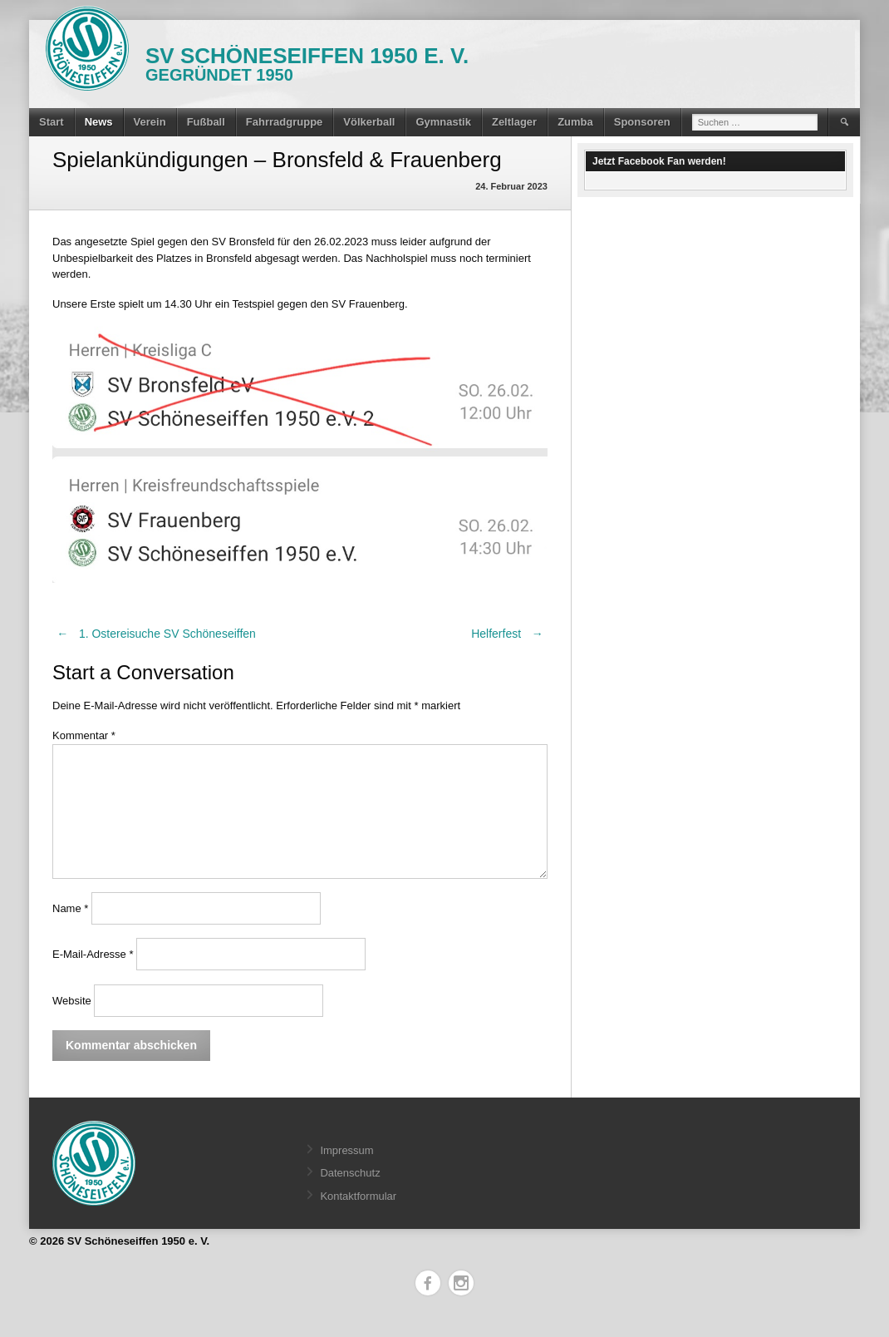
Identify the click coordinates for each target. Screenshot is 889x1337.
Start (51, 122)
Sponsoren (642, 122)
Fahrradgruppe (284, 122)
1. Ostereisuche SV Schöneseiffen (154, 633)
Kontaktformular (358, 1196)
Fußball (206, 122)
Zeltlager (514, 122)
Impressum (346, 1150)
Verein (150, 122)
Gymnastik (442, 122)
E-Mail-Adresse (93, 954)
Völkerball (369, 122)
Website (71, 1000)
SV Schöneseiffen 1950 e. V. (307, 55)
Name (70, 908)
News (99, 122)
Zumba (575, 122)
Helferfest (509, 633)
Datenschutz (350, 1173)
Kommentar (83, 735)
